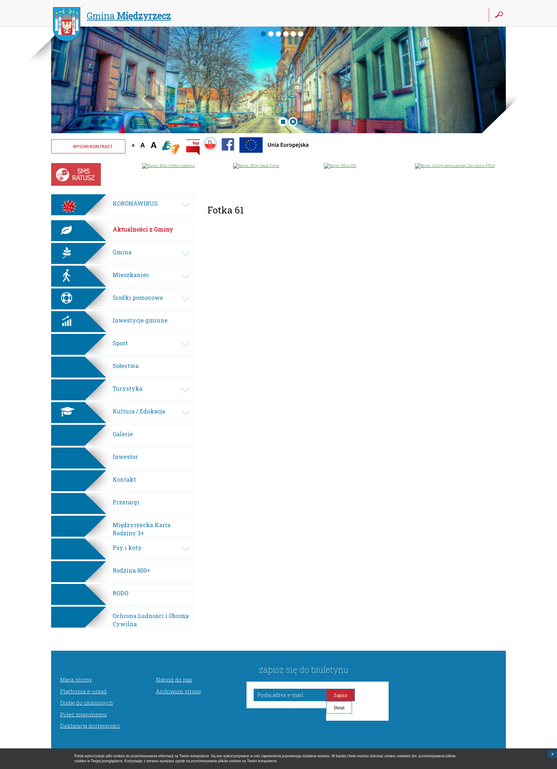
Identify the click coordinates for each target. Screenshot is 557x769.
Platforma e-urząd (83, 691)
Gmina (112, 16)
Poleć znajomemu (83, 714)
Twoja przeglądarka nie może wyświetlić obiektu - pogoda (479, 151)
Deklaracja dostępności (90, 725)
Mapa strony (76, 679)
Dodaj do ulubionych (86, 702)
